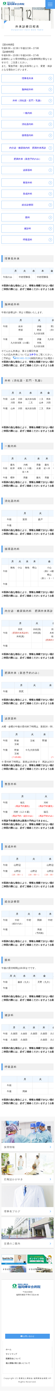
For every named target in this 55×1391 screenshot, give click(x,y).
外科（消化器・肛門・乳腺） (28, 100)
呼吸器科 (27, 239)
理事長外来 (27, 78)
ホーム (8, 1349)
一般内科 (27, 113)
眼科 (27, 217)
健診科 (27, 228)
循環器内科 (27, 135)
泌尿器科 (27, 170)
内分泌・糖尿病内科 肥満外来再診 (27, 148)
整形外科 (28, 182)
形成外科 (27, 193)
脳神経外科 (27, 89)
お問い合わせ (27, 1336)
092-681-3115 (21, 358)
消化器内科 (27, 124)
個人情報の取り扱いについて (18, 1363)
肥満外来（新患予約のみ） (27, 159)
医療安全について (13, 1359)
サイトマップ (11, 1354)
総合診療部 (27, 205)
